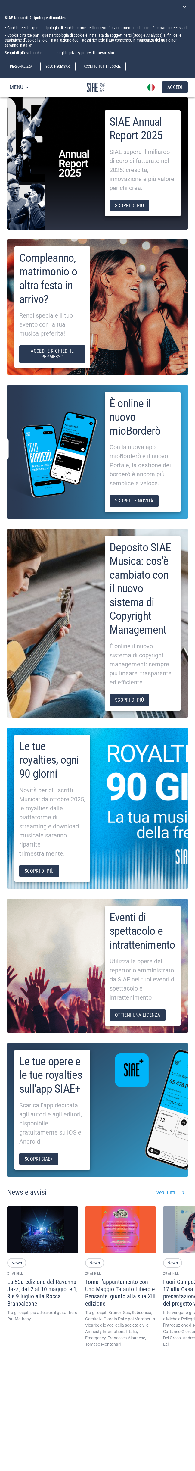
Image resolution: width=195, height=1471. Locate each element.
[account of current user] (151, 87)
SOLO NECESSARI (57, 66)
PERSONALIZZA (21, 66)
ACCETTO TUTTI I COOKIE (102, 66)
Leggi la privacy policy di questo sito (84, 52)
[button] (16, 1263)
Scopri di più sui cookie (23, 52)
